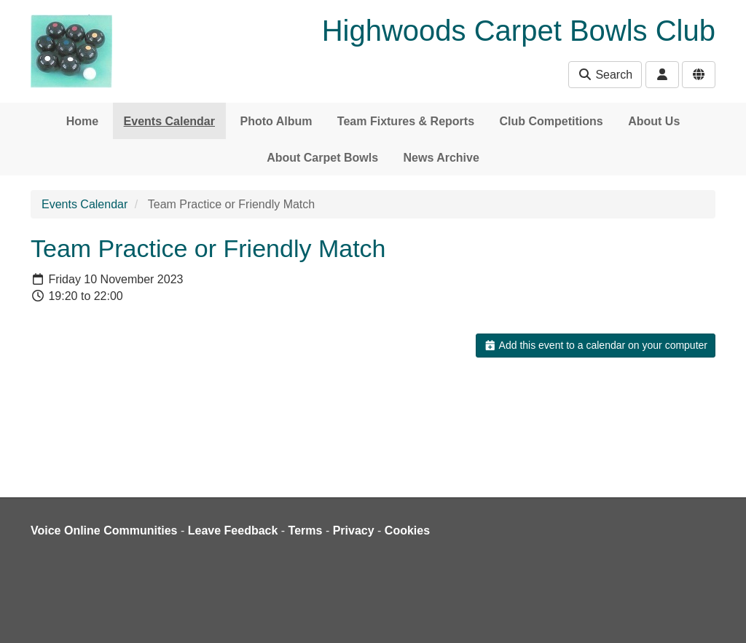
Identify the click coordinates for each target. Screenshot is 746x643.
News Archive (441, 157)
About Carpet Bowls (322, 157)
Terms (305, 530)
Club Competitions (551, 121)
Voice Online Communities (104, 530)
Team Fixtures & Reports (405, 121)
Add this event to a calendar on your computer (595, 345)
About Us (654, 121)
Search (605, 74)
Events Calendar (169, 121)
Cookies (407, 530)
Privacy (353, 530)
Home (82, 121)
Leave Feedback (233, 530)
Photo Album (276, 121)
